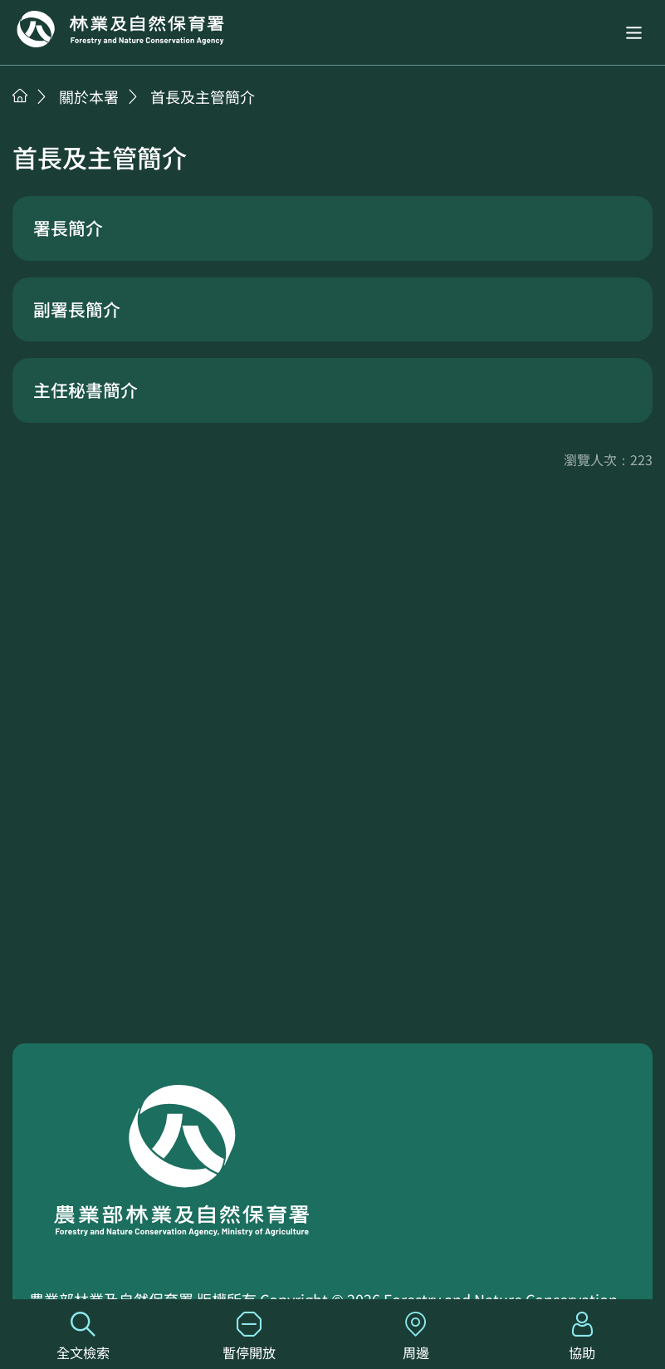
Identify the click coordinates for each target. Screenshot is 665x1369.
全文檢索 (83, 1337)
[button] (633, 32)
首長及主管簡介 (202, 96)
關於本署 (89, 96)
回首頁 (120, 29)
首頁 (19, 95)
